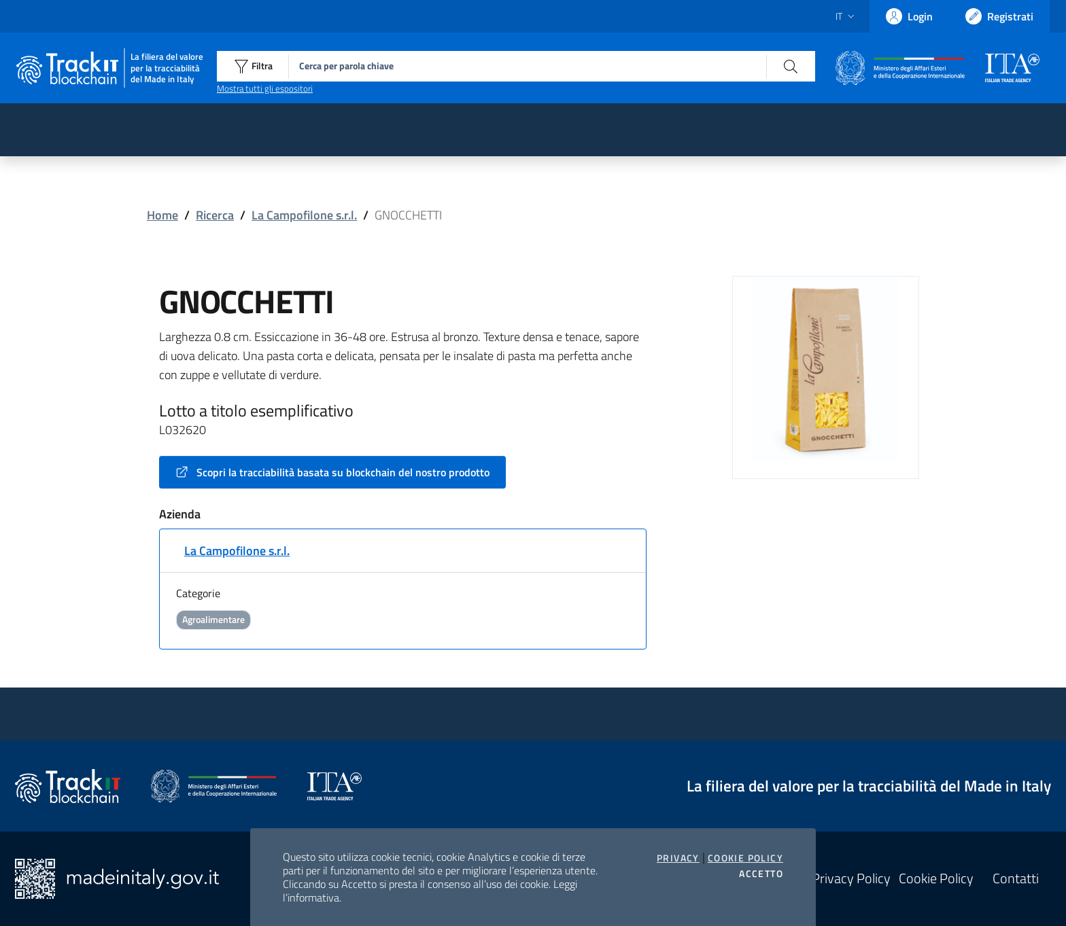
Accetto (761, 873)
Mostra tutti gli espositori (265, 88)
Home (162, 215)
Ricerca (215, 215)
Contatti (1016, 878)
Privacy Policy (851, 878)
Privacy (678, 858)
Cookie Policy (745, 858)
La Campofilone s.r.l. (304, 215)
